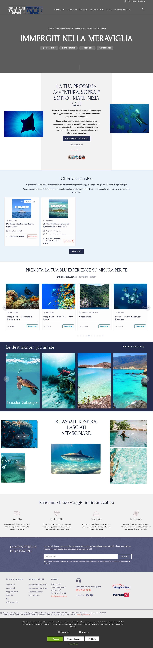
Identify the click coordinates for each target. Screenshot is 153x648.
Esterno (84, 632)
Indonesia (49, 220)
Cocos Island (85, 316)
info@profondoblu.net (59, 596)
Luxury (131, 428)
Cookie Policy (86, 615)
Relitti (22, 475)
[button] (5, 308)
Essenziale (63, 632)
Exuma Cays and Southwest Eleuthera (127, 318)
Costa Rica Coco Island (90, 312)
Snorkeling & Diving (131, 469)
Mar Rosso (13, 220)
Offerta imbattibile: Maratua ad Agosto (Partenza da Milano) (56, 225)
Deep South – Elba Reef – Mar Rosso (58, 318)
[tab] (67, 277)
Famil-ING (22, 444)
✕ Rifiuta (92, 639)
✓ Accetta (55, 639)
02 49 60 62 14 (83, 590)
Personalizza (73, 644)
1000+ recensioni (76, 144)
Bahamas (121, 312)
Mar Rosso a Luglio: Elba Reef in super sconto (20, 225)
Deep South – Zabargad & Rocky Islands (19, 318)
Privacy (79, 615)
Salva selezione (73, 639)
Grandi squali (76, 453)
